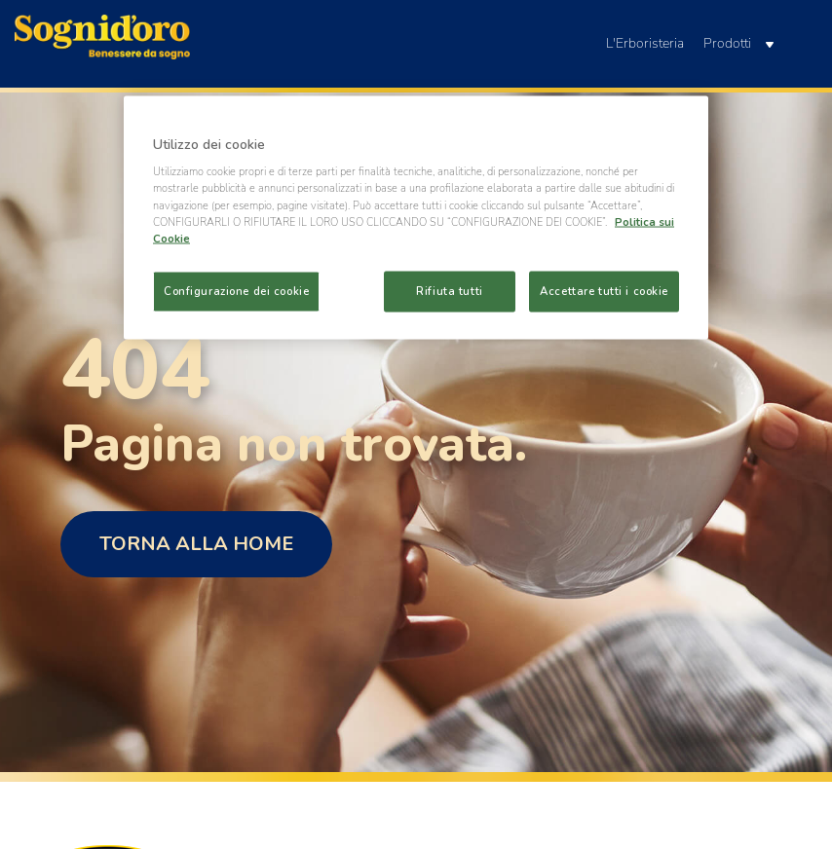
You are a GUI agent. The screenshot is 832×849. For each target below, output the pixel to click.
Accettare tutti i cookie (604, 290)
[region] (416, 217)
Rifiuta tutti (449, 290)
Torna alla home (196, 544)
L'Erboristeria (645, 44)
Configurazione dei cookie (236, 290)
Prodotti (738, 44)
